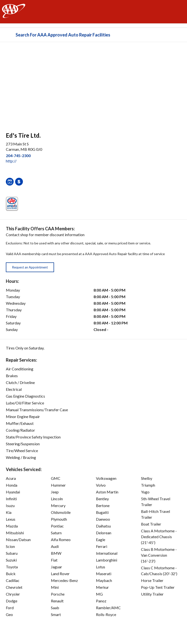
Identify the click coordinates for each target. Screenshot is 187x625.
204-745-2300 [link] (18, 155)
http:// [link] (11, 161)
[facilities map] (93, 84)
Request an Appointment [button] (30, 267)
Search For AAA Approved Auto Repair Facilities (63, 34)
